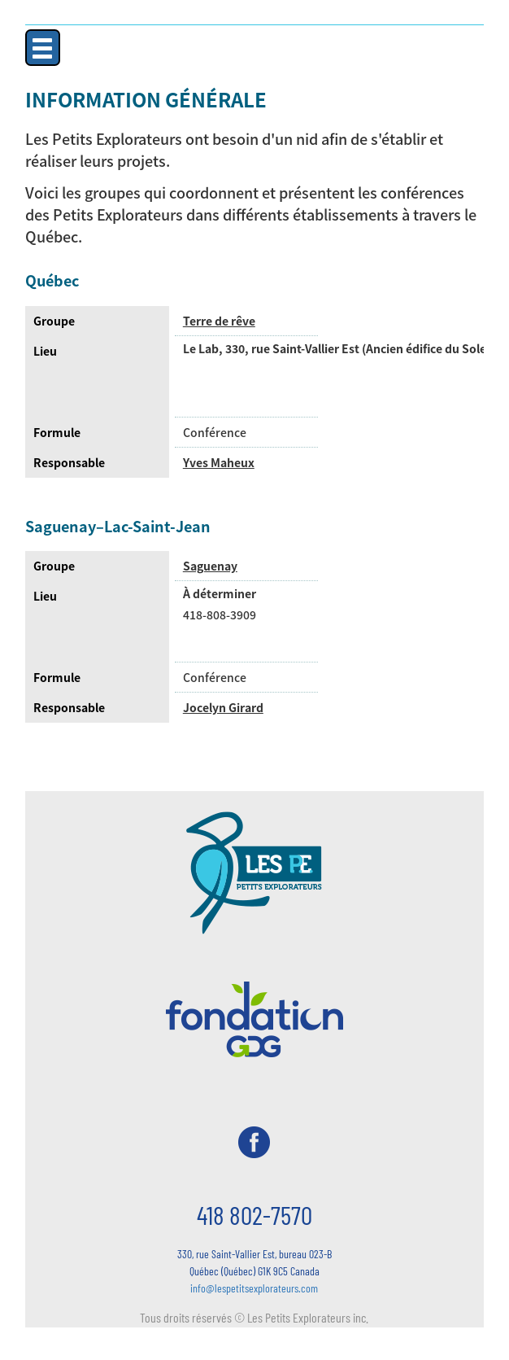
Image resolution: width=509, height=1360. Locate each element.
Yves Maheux (218, 462)
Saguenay (210, 566)
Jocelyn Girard (223, 707)
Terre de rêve (219, 321)
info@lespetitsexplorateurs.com (254, 1288)
